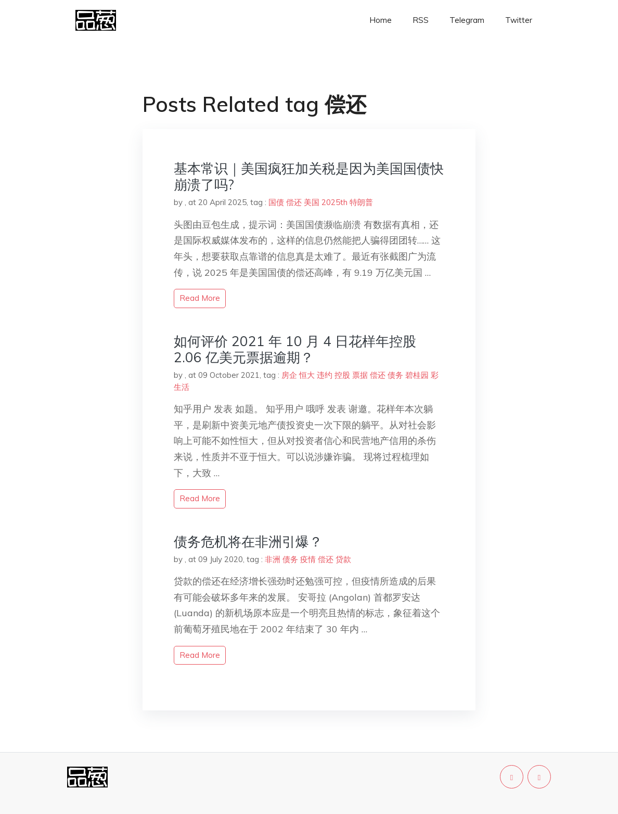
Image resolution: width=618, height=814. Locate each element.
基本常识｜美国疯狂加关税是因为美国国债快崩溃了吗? (309, 176)
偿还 (294, 202)
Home (380, 20)
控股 (342, 375)
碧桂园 (417, 375)
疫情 (308, 559)
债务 (395, 375)
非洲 (272, 559)
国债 (276, 202)
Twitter (518, 20)
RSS (421, 20)
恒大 (307, 375)
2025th (334, 202)
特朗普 (361, 202)
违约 (324, 375)
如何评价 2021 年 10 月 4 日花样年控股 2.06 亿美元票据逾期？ (295, 349)
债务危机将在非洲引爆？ (248, 541)
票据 (360, 375)
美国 (311, 202)
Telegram (466, 20)
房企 (289, 375)
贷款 (343, 559)
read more (199, 298)
